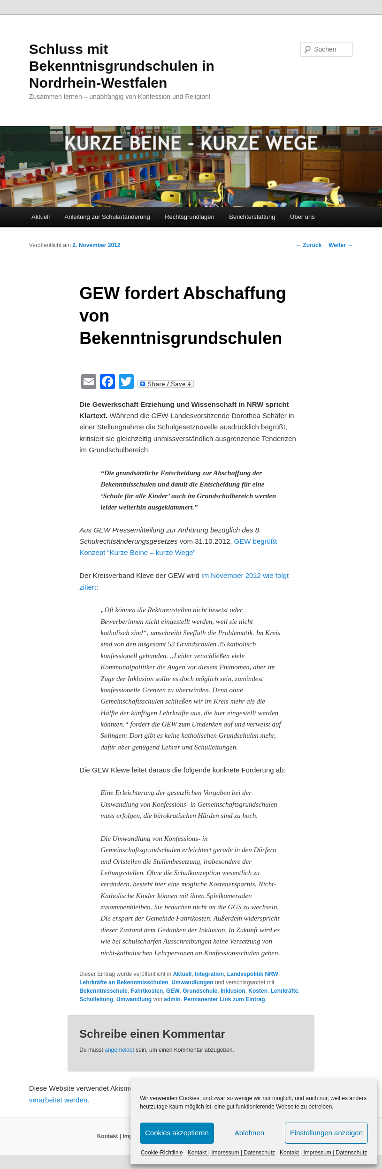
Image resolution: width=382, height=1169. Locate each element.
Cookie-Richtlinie (162, 1152)
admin (172, 999)
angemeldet (119, 1050)
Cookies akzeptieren (177, 1133)
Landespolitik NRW (252, 974)
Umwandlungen (192, 982)
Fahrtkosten (147, 991)
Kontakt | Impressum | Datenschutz (231, 1152)
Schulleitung (96, 999)
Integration (209, 974)
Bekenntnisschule (103, 991)
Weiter (341, 245)
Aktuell (40, 216)
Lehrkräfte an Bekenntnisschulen (123, 982)
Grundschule (200, 991)
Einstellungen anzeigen (326, 1133)
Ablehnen (249, 1133)
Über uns (302, 216)
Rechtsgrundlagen (189, 216)
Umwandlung (134, 999)
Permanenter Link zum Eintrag (224, 999)
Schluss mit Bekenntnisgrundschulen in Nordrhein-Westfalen (121, 65)
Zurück (308, 245)
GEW (173, 991)
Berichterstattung (252, 216)
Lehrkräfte (284, 991)
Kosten (257, 991)
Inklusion (233, 991)
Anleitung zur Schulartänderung (107, 216)
